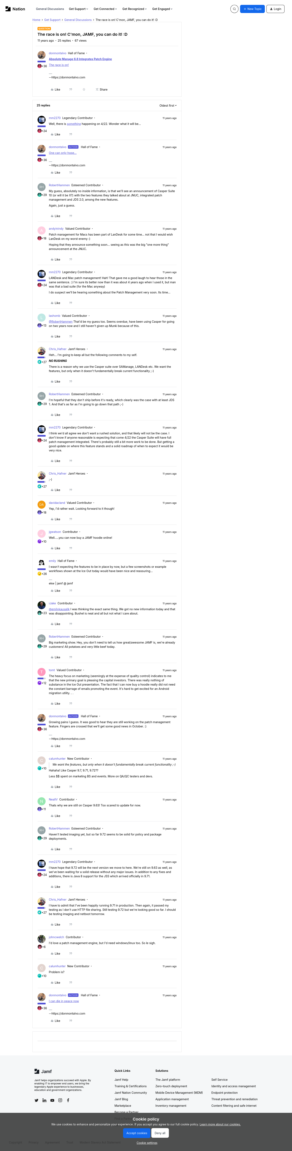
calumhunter (57, 758)
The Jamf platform (168, 1079)
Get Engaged (162, 9)
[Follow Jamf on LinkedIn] (44, 1100)
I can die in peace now (64, 1001)
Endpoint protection (224, 1092)
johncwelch (56, 937)
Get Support (79, 9)
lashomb (54, 315)
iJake (52, 603)
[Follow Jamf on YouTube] (52, 1100)
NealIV (53, 799)
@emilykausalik (59, 609)
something (74, 123)
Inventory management (171, 1105)
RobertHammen (59, 185)
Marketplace (123, 1105)
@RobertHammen (61, 321)
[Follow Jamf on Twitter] (36, 1100)
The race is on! (59, 65)
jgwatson (55, 531)
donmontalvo (57, 53)
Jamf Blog (121, 1099)
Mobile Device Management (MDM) (179, 1092)
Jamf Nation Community (131, 1092)
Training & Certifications (131, 1086)
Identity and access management (233, 1086)
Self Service (219, 1079)
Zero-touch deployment (171, 1086)
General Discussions (50, 9)
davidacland (57, 502)
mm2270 (55, 118)
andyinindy (56, 228)
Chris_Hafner (58, 349)
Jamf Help (121, 1079)
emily (52, 561)
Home (36, 20)
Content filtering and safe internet (234, 1105)
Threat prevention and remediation (234, 1099)
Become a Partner (126, 1112)
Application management (172, 1099)
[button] (252, 9)
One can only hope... (63, 153)
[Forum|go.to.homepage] (15, 8)
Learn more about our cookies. (220, 1124)
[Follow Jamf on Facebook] (68, 1100)
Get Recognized (134, 9)
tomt (52, 670)
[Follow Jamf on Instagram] (60, 1100)
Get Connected (106, 9)
